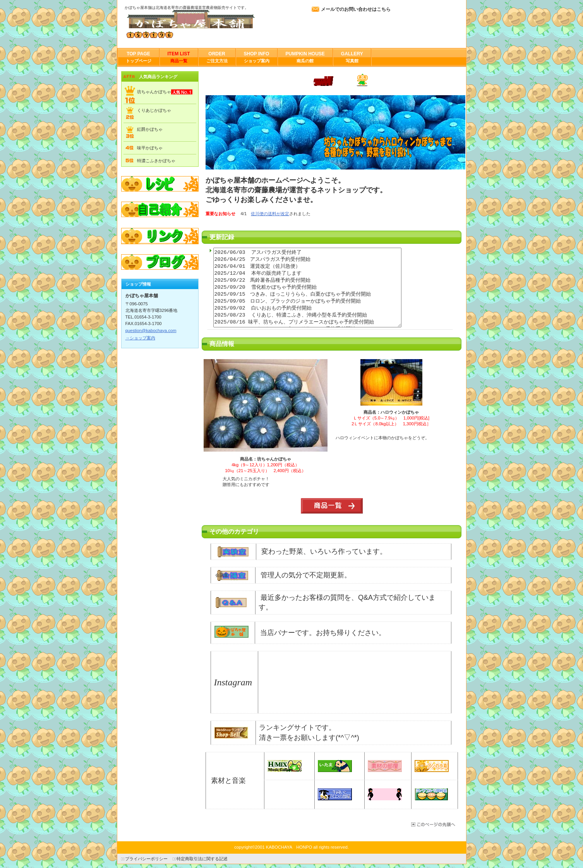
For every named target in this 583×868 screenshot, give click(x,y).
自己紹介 (160, 210)
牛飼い (335, 794)
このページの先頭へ (432, 824)
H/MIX (284, 766)
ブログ (160, 263)
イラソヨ (385, 794)
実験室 (232, 552)
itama (335, 766)
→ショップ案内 (140, 338)
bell (231, 733)
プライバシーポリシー (146, 858)
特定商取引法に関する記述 (202, 858)
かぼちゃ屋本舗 (202, 19)
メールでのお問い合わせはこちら (356, 9)
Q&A (231, 603)
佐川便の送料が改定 (270, 213)
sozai (385, 766)
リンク (160, 236)
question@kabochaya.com (151, 330)
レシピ (160, 184)
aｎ (432, 766)
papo (432, 794)
